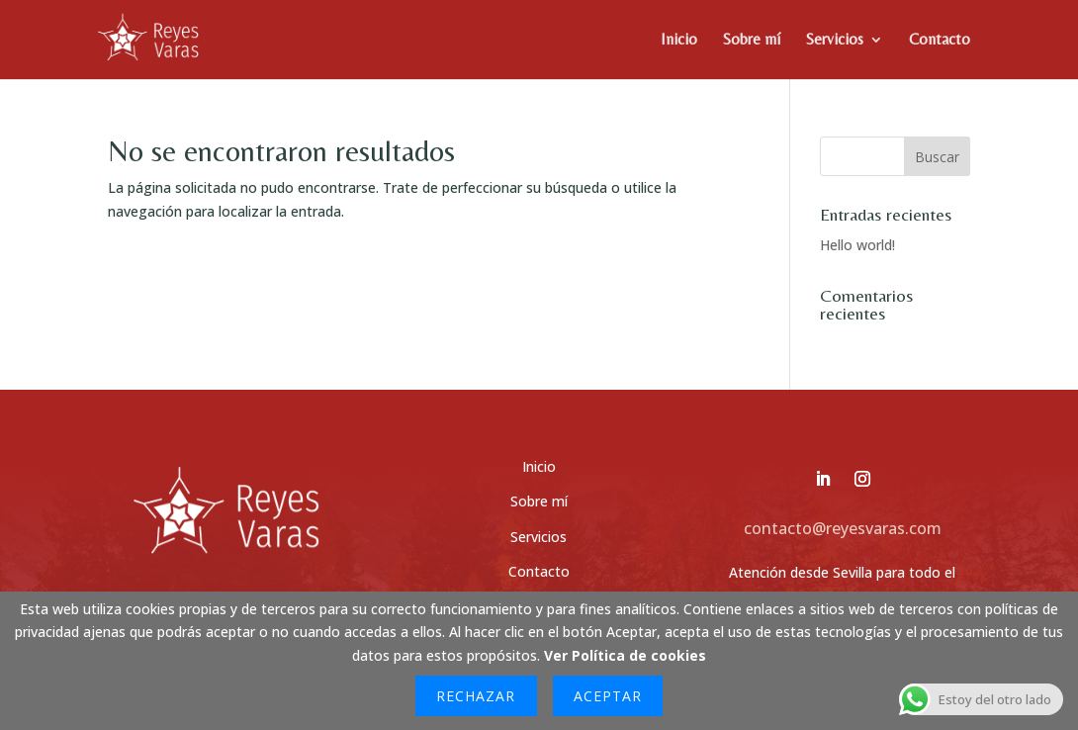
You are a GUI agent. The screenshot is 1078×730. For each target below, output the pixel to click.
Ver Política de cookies (625, 655)
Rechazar (475, 695)
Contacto (939, 40)
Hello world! (857, 244)
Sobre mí (751, 40)
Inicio (679, 40)
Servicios (834, 40)
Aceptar (608, 695)
